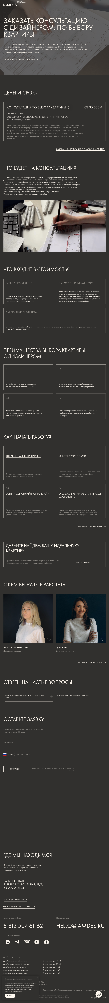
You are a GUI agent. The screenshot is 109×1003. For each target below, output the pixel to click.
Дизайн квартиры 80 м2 (51, 970)
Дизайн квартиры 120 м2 (52, 964)
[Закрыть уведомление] (37, 977)
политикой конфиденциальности (69, 770)
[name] (41, 742)
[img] (17, 941)
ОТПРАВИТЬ (15, 769)
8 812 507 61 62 (23, 926)
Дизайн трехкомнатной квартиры (15, 961)
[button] (20, 59)
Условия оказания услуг (96, 990)
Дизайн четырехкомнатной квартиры (16, 964)
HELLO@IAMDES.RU (80, 926)
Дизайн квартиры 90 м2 (51, 967)
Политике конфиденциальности (13, 991)
